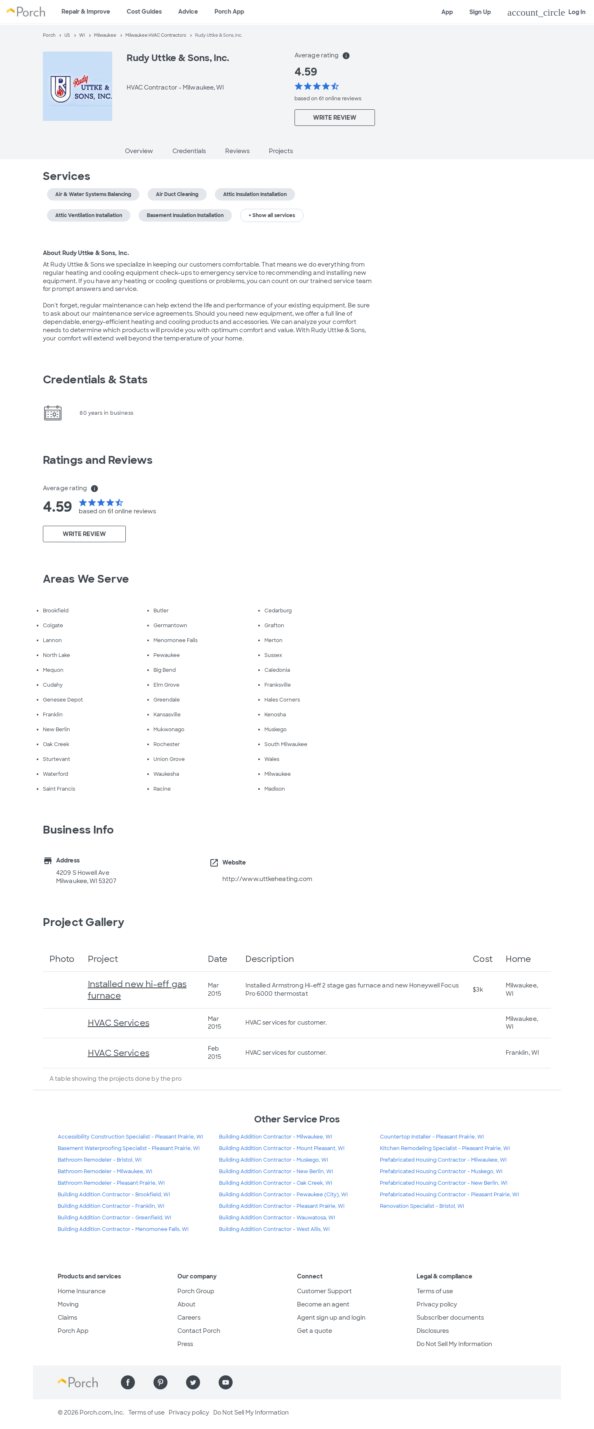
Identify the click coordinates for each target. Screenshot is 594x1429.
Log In (546, 12)
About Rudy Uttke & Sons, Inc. (86, 253)
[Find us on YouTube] (226, 1382)
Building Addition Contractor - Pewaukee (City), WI (283, 1194)
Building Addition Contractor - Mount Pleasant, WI (281, 1148)
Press (185, 1344)
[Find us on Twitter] (193, 1382)
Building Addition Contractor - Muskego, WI (273, 1160)
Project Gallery (84, 922)
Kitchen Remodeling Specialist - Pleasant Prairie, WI (445, 1148)
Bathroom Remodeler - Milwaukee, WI (105, 1171)
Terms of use (435, 1291)
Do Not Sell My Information (454, 1344)
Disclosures (433, 1331)
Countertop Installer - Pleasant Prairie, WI (432, 1137)
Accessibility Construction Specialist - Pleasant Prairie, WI (130, 1137)
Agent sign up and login (331, 1317)
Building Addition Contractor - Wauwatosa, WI (277, 1217)
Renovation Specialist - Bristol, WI (422, 1206)
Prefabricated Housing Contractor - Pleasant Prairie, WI (449, 1194)
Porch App (229, 11)
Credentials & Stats (95, 380)
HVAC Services (118, 1023)
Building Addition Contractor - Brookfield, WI (114, 1194)
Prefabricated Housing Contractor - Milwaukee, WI (443, 1160)
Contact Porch (198, 1331)
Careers (188, 1317)
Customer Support (324, 1291)
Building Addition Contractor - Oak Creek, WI (275, 1183)
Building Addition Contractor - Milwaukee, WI (275, 1137)
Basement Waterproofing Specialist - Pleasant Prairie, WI (129, 1148)
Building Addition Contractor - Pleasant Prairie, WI (281, 1206)
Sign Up (480, 12)
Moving (68, 1304)
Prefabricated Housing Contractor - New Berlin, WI (443, 1183)
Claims (67, 1317)
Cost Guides (144, 11)
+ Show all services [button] (272, 215)
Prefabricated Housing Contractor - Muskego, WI (441, 1171)
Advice (188, 11)
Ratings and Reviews (98, 460)
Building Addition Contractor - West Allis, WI (274, 1229)
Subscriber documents (450, 1317)
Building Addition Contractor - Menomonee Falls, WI (123, 1229)
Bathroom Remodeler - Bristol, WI (99, 1160)
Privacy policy (437, 1304)
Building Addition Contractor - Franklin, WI (111, 1206)
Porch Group (195, 1291)
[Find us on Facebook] (128, 1382)
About (186, 1304)
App (447, 12)
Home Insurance (82, 1291)
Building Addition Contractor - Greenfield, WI (114, 1217)
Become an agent (323, 1304)
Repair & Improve (85, 11)
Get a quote (314, 1331)
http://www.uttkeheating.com (267, 879)
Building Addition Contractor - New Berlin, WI (276, 1171)
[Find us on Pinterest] (160, 1382)
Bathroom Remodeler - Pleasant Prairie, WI (111, 1183)
